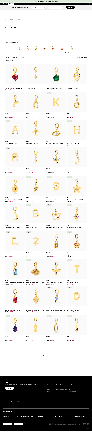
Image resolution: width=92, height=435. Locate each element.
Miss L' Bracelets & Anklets (79, 416)
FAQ (69, 389)
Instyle (48, 387)
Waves (48, 391)
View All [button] (46, 356)
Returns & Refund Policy (61, 389)
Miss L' (48, 389)
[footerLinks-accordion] (11, 416)
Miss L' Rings (40, 416)
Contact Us (70, 387)
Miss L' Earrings (58, 416)
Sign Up (9, 388)
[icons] (5, 401)
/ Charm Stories (10, 19)
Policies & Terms (60, 387)
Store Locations (72, 391)
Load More (46, 348)
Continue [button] (70, 7)
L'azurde (6, 19)
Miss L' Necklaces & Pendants (26, 416)
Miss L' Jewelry (6, 416)
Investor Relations (60, 384)
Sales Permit (71, 384)
